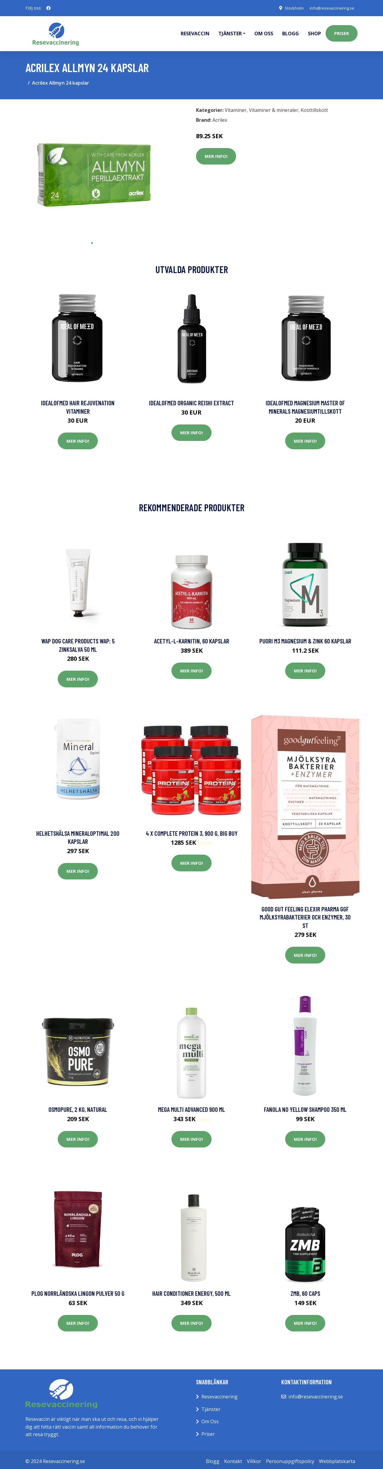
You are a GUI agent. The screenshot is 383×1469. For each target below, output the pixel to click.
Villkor (254, 1457)
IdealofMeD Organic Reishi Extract (191, 399)
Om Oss (210, 1418)
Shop (314, 31)
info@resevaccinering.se (329, 8)
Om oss (263, 31)
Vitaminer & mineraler (273, 106)
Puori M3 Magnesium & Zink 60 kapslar (305, 637)
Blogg (290, 31)
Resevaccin (195, 31)
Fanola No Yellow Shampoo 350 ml (305, 1106)
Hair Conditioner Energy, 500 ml (191, 1290)
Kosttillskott (314, 106)
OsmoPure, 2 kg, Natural (77, 1106)
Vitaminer (236, 106)
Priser (341, 32)
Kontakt (233, 1457)
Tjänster (211, 1406)
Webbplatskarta (337, 1457)
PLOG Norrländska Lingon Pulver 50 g (77, 1290)
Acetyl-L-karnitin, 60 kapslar (191, 637)
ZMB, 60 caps (305, 1290)
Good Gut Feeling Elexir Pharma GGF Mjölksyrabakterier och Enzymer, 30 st (305, 914)
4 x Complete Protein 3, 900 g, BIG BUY (192, 830)
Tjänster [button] (230, 31)
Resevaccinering (219, 1393)
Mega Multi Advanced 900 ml (191, 1106)
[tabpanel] (92, 167)
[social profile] (48, 8)
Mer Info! (216, 153)
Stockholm (288, 8)
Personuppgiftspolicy (290, 1457)
